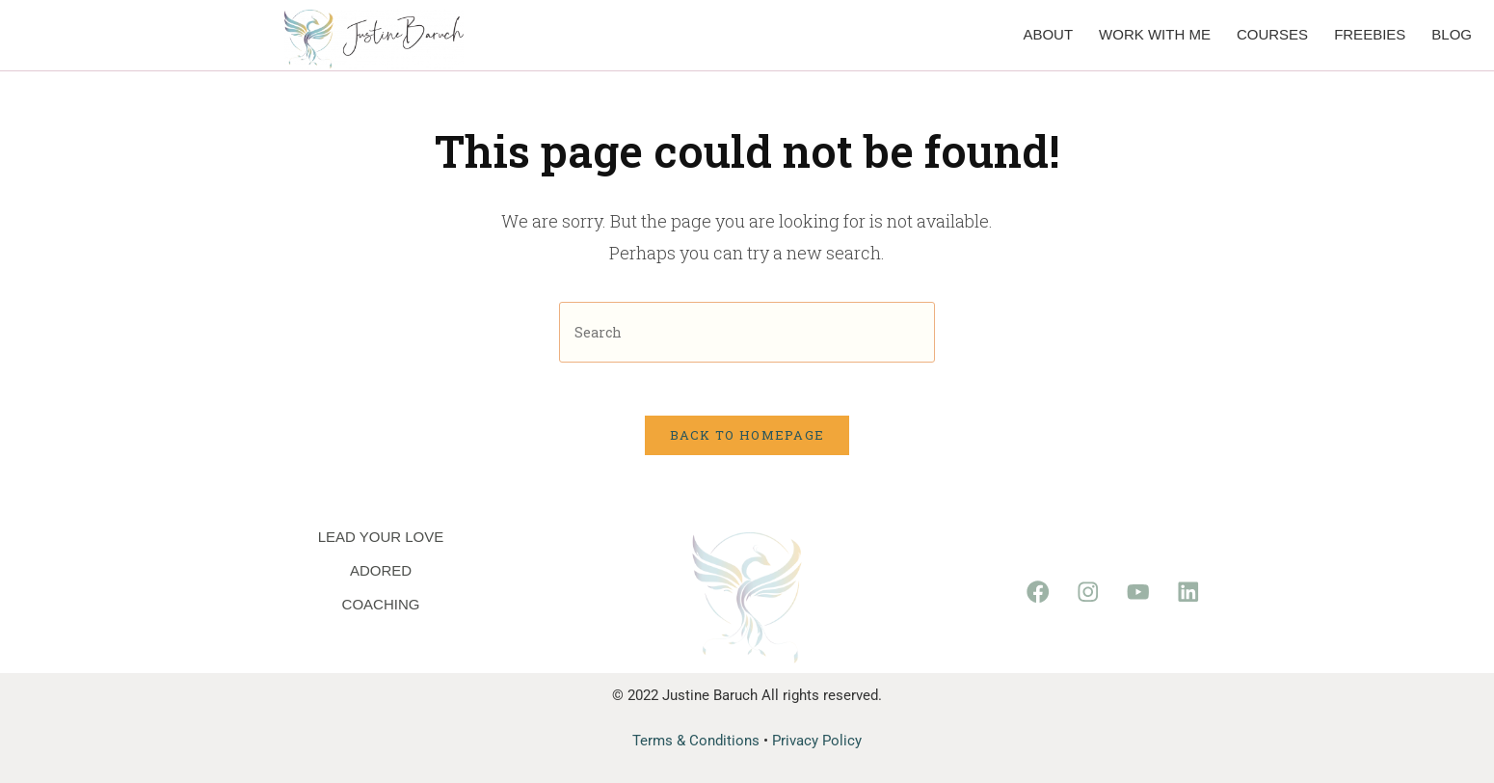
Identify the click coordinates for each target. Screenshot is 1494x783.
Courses (1272, 34)
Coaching (381, 604)
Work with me (1155, 34)
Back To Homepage (747, 440)
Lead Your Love (381, 536)
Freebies (1369, 34)
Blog (1451, 34)
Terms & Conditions (696, 740)
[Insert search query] (747, 332)
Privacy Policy (817, 740)
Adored (381, 570)
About (1048, 34)
